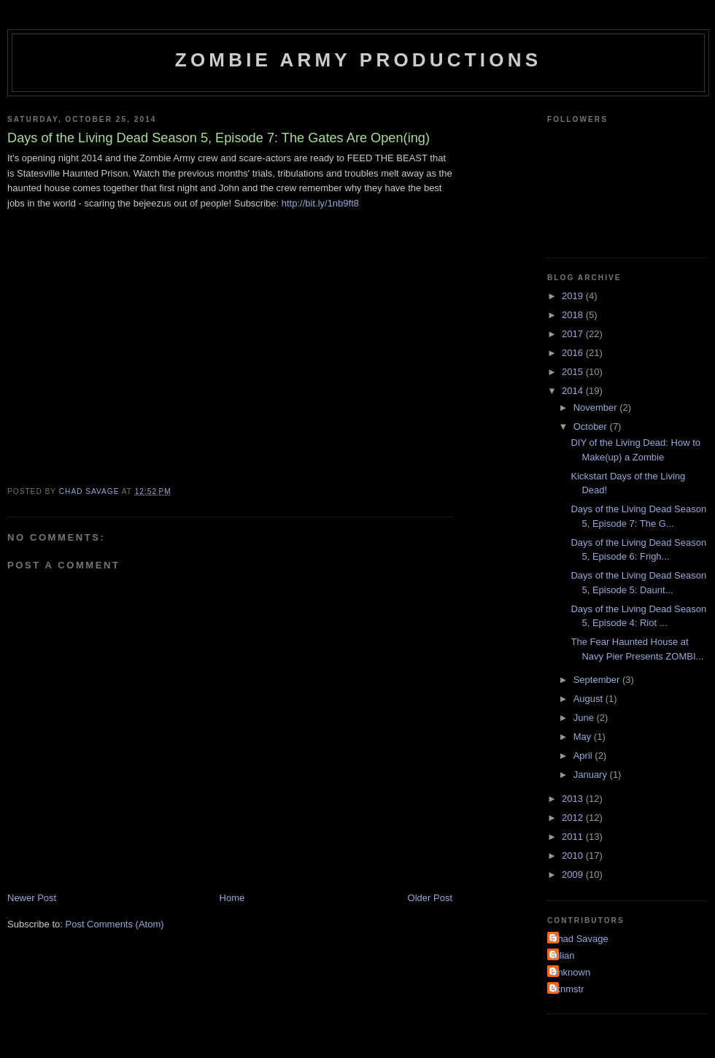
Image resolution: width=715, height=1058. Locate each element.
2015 (574, 371)
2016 (574, 352)
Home (232, 897)
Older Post (430, 897)
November (596, 407)
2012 (574, 817)
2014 (574, 390)
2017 (574, 333)
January (591, 774)
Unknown (570, 972)
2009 (574, 874)
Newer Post (31, 897)
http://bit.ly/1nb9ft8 (320, 203)
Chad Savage (579, 938)
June (585, 717)
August (589, 698)
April (584, 755)
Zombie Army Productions (358, 60)
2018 (574, 314)
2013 (574, 798)
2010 (574, 855)
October (591, 426)
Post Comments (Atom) (115, 924)
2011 (574, 836)
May (583, 736)
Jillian (563, 955)
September (597, 679)
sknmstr (567, 989)
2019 (574, 295)
